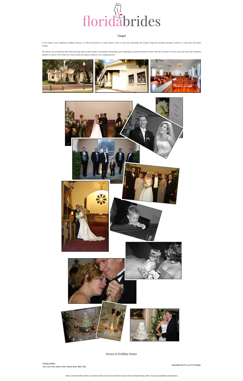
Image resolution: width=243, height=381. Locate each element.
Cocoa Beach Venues (96, 375)
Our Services (108, 375)
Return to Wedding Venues (121, 353)
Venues (85, 375)
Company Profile (76, 375)
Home (67, 375)
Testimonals (135, 375)
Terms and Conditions (159, 375)
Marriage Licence (120, 375)
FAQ (129, 375)
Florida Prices (172, 375)
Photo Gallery (145, 375)
